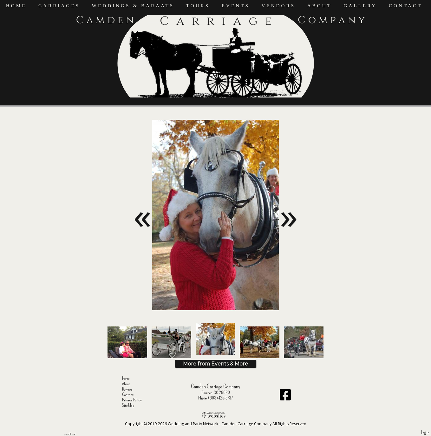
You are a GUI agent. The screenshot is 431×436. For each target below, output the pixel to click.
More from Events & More (215, 364)
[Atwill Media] (216, 414)
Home (16, 5)
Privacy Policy (137, 400)
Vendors (278, 5)
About (319, 5)
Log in (425, 432)
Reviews (132, 389)
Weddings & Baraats (133, 5)
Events (236, 5)
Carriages (59, 5)
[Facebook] (285, 397)
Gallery (360, 5)
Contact (405, 5)
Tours (198, 5)
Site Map (133, 405)
